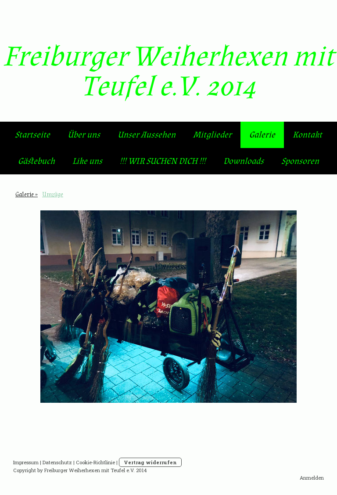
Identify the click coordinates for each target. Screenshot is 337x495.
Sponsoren (300, 161)
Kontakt (307, 135)
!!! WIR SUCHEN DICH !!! (163, 161)
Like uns (87, 161)
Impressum (26, 462)
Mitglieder (212, 135)
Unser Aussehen (147, 135)
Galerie (262, 135)
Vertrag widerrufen (150, 462)
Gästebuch (36, 161)
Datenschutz (57, 462)
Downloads (243, 161)
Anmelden (312, 477)
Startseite (32, 135)
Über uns (84, 135)
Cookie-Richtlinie (95, 462)
